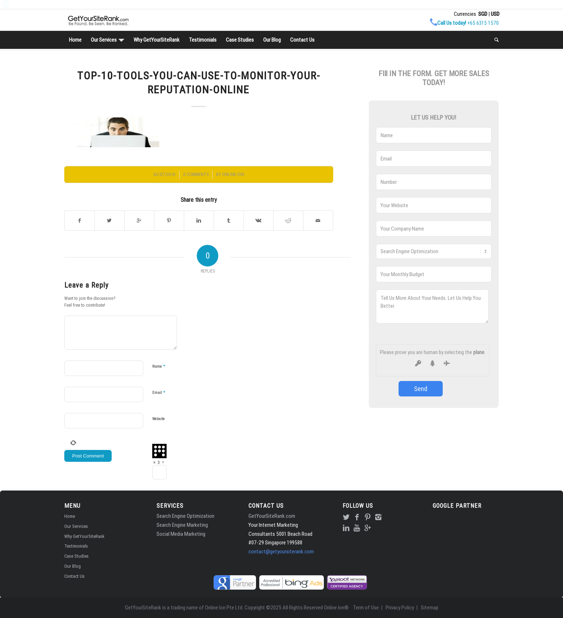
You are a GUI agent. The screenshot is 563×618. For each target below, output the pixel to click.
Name (158, 366)
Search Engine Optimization (185, 515)
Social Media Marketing (181, 533)
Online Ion (233, 174)
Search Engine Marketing (182, 524)
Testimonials (76, 546)
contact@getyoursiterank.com (281, 551)
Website (158, 418)
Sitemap (429, 607)
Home (69, 516)
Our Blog (72, 566)
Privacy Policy (400, 607)
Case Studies (76, 556)
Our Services (76, 526)
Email (158, 392)
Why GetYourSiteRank (84, 536)
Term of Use (366, 607)
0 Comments (196, 174)
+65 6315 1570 (483, 22)
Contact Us (74, 576)
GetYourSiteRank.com (271, 515)
